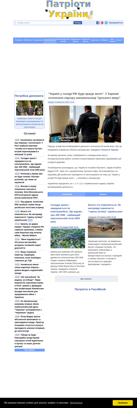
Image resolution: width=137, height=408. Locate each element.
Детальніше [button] (76, 403)
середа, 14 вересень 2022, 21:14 (61, 92)
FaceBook (67, 184)
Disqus (103, 184)
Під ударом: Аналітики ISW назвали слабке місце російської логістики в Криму (29, 194)
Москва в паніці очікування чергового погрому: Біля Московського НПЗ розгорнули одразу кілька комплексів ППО (29, 182)
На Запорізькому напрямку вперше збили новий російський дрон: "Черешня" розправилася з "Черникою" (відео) (28, 297)
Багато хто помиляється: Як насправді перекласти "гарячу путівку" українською (105, 198)
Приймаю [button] (123, 403)
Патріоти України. (110, 139)
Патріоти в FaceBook (90, 279)
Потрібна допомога (29, 85)
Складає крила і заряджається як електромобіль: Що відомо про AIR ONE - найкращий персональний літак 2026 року (30, 154)
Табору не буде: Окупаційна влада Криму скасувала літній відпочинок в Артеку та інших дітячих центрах (29, 330)
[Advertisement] (68, 59)
